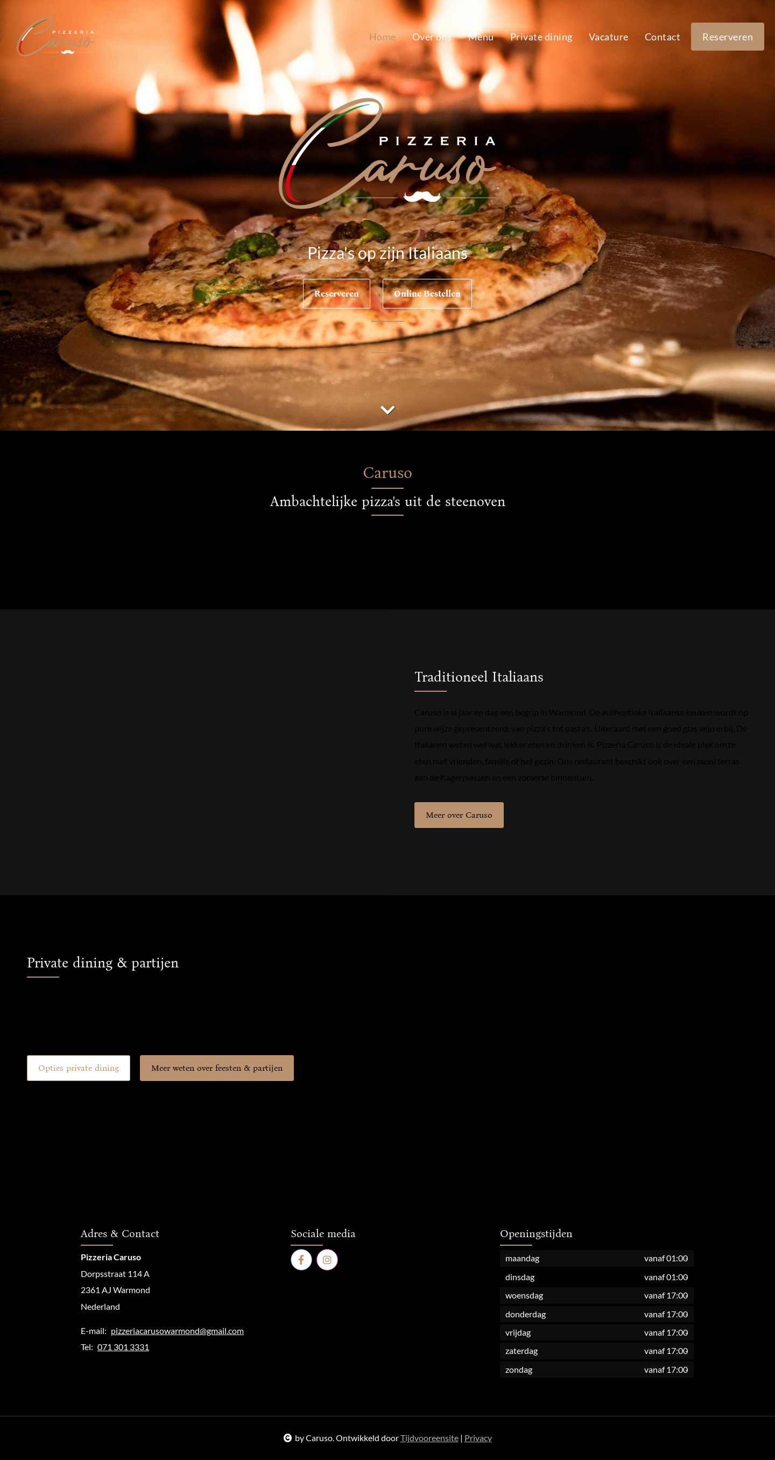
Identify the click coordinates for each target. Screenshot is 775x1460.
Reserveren (727, 37)
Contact (663, 37)
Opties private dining (78, 1068)
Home (382, 37)
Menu (481, 37)
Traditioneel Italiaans (479, 677)
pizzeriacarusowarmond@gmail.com (177, 1330)
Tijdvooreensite (429, 1438)
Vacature (609, 37)
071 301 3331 (123, 1347)
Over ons (432, 37)
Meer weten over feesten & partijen (217, 1068)
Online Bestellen (427, 294)
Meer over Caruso (459, 815)
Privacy (478, 1438)
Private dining (541, 37)
